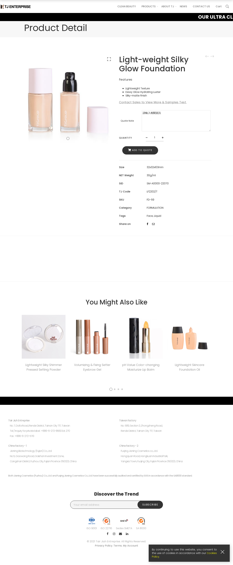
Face (150, 216)
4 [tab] (122, 389)
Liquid (157, 216)
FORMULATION (155, 208)
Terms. (118, 545)
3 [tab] (118, 389)
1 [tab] (110, 389)
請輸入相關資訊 (176, 120)
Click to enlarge (109, 59)
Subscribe (150, 504)
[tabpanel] (43, 344)
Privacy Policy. (104, 545)
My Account (130, 545)
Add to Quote (142, 150)
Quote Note (127, 120)
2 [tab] (114, 389)
